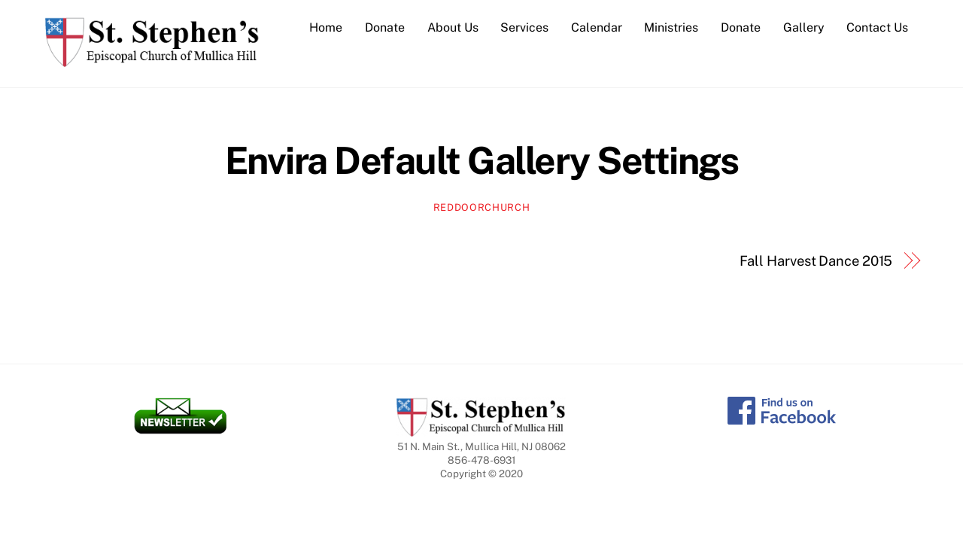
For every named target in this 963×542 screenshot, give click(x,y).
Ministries (671, 27)
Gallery (804, 27)
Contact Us (877, 27)
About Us (452, 27)
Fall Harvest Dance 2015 (816, 261)
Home (325, 27)
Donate (385, 27)
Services (524, 27)
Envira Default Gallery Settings (482, 160)
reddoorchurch (481, 207)
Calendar (596, 27)
